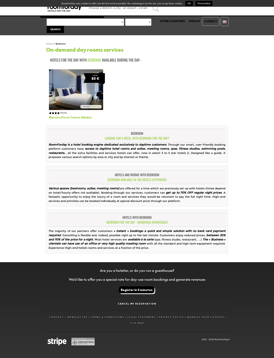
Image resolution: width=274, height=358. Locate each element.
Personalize (204, 3)
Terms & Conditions (107, 317)
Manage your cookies (205, 317)
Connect (210, 21)
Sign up (194, 21)
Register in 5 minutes (136, 290)
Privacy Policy (171, 317)
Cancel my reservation (137, 303)
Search (55, 29)
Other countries (172, 21)
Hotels (49, 44)
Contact (56, 317)
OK (189, 3)
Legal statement (141, 317)
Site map (137, 323)
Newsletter (77, 317)
